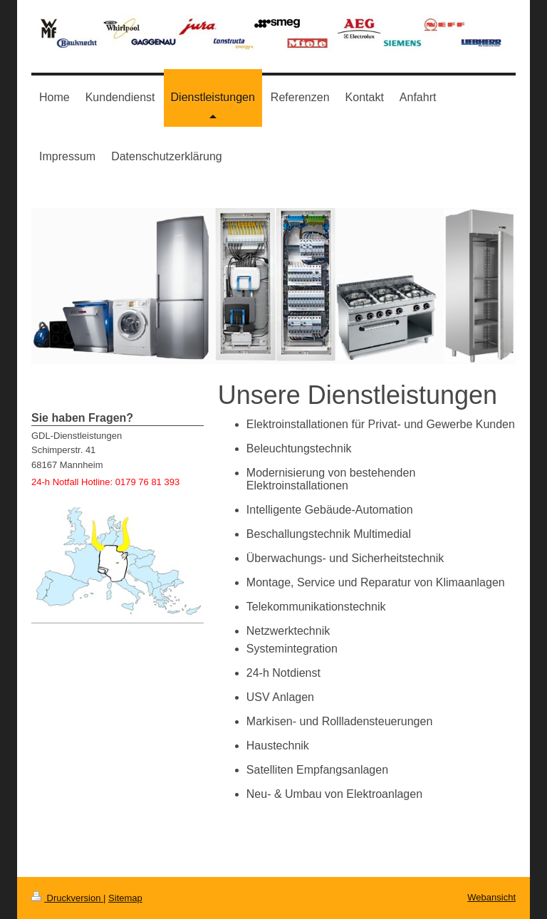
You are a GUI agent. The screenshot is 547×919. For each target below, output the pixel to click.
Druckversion (67, 898)
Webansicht (491, 897)
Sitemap (125, 898)
